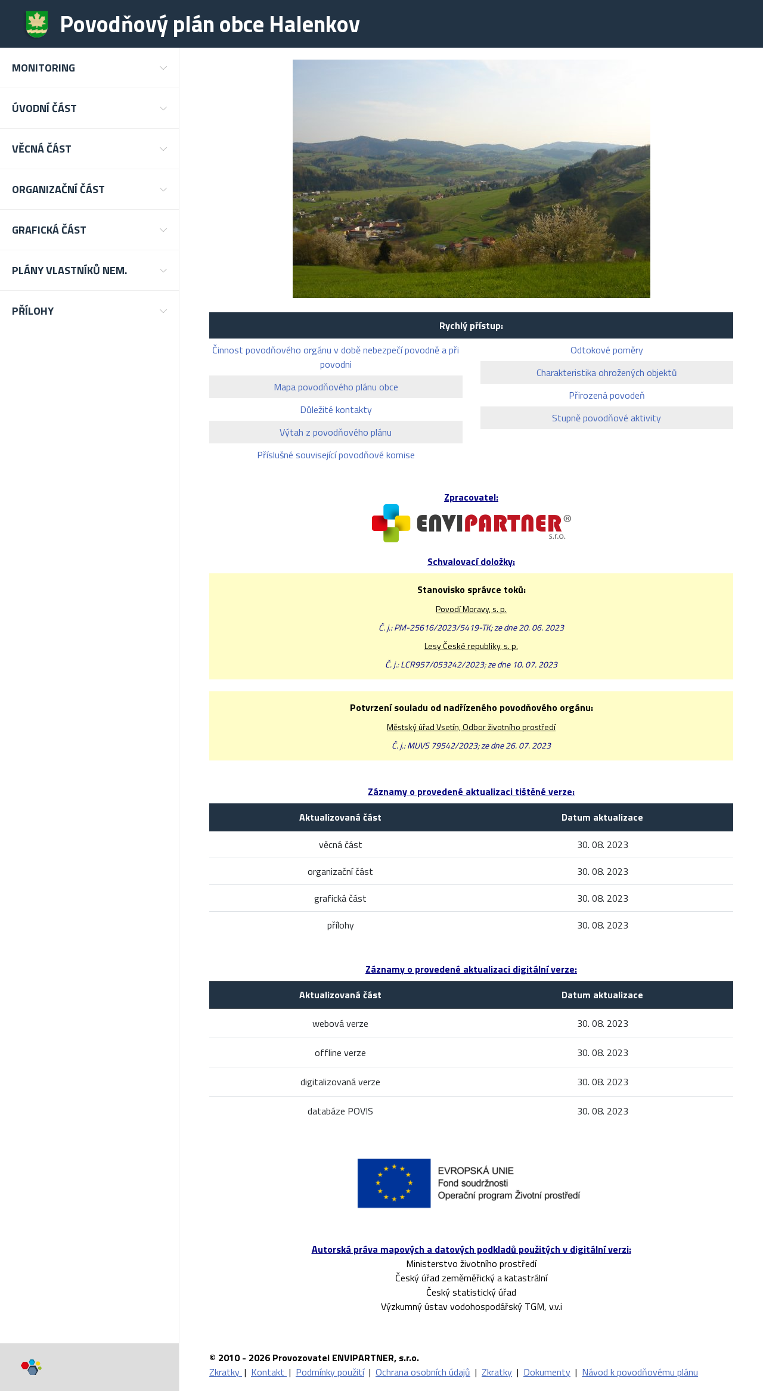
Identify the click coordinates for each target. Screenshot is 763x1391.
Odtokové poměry (606, 350)
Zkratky (225, 1372)
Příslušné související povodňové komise (336, 455)
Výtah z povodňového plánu (336, 432)
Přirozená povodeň (607, 395)
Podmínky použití (330, 1372)
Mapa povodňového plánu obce (336, 387)
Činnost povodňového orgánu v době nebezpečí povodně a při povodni (335, 357)
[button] (89, 68)
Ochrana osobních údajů (423, 1372)
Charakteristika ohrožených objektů (606, 372)
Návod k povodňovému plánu (640, 1372)
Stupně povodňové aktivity (606, 418)
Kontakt (269, 1372)
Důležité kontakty (336, 409)
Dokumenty (546, 1372)
